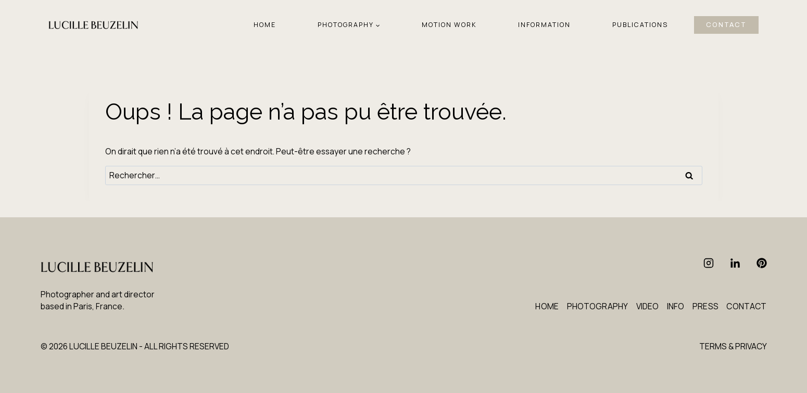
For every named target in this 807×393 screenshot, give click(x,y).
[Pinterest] (761, 263)
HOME (265, 24)
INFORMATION (544, 24)
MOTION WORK (449, 24)
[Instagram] (708, 263)
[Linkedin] (735, 263)
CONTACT (726, 25)
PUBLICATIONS (640, 24)
